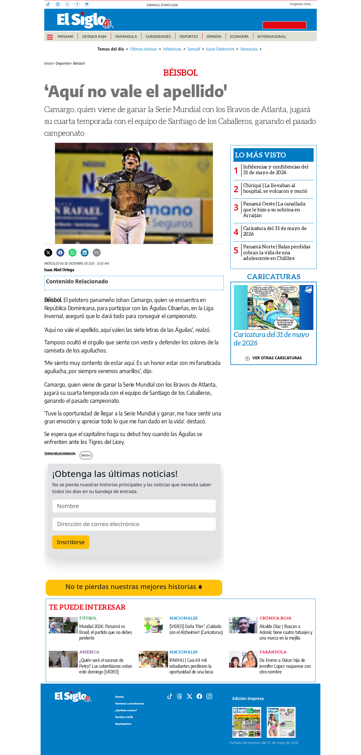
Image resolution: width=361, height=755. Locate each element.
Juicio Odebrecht (220, 49)
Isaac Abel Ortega (59, 269)
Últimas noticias (143, 49)
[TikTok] (50, 5)
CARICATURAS (273, 276)
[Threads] (60, 5)
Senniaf (194, 49)
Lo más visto (260, 154)
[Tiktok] (170, 696)
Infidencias (172, 49)
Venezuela (248, 49)
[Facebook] (79, 5)
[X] (69, 5)
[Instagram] (88, 5)
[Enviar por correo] (97, 252)
